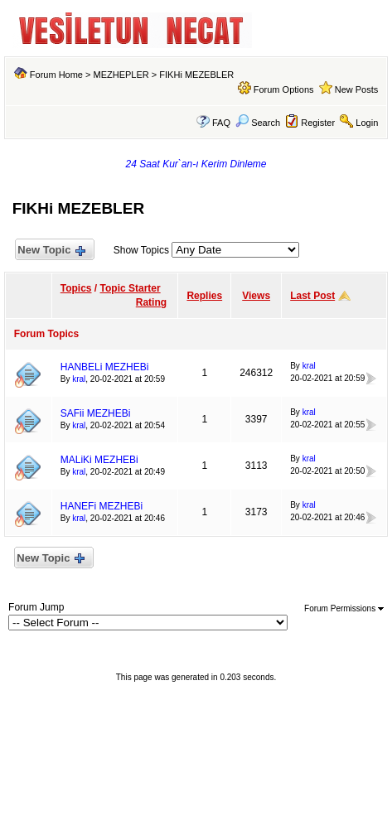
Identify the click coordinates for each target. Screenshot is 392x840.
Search (257, 123)
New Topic (51, 251)
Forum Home (56, 75)
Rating (151, 302)
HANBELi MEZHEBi (104, 367)
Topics (76, 288)
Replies (204, 296)
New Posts (357, 89)
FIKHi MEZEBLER (196, 75)
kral (78, 379)
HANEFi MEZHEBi (101, 506)
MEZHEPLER (121, 75)
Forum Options (284, 89)
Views (256, 296)
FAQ (221, 123)
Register (318, 123)
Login (367, 123)
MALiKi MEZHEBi (99, 460)
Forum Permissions (344, 608)
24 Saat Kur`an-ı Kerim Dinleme (195, 164)
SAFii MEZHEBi (95, 413)
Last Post (312, 296)
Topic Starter (130, 288)
